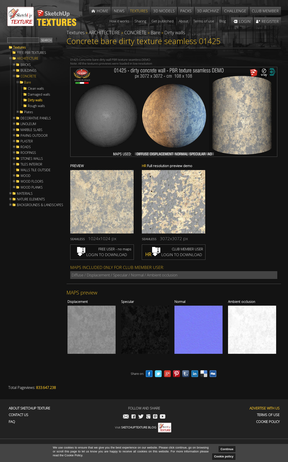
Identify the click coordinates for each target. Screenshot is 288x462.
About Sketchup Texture (29, 408)
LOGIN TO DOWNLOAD (102, 254)
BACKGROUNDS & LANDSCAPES (40, 205)
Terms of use (268, 415)
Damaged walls (39, 94)
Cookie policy (224, 456)
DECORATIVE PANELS (36, 118)
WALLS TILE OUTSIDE (36, 170)
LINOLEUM (28, 124)
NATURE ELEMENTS (31, 199)
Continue (227, 449)
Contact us (18, 415)
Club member (265, 10)
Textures (19, 47)
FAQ (12, 422)
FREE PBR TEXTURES (31, 53)
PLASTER (27, 141)
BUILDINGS (28, 70)
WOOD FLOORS (32, 181)
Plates (28, 112)
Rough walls (36, 106)
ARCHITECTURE (28, 58)
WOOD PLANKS (32, 187)
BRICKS (26, 65)
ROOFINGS (28, 153)
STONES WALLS (32, 159)
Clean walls (36, 89)
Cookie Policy (268, 422)
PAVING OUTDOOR (34, 136)
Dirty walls (35, 100)
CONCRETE (28, 76)
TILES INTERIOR (31, 164)
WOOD (26, 176)
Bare (27, 82)
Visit (143, 427)
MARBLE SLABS (31, 130)
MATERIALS (25, 194)
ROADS (26, 147)
